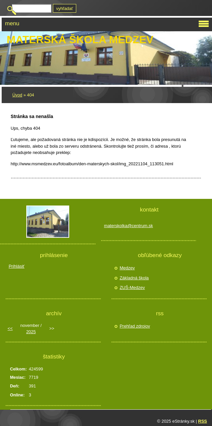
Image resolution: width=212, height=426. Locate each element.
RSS (202, 421)
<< (10, 328)
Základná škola (133, 277)
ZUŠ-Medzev (132, 287)
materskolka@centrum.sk (128, 225)
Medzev (127, 267)
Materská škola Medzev (80, 40)
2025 (31, 331)
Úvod (17, 94)
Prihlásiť (17, 266)
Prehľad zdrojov (134, 326)
